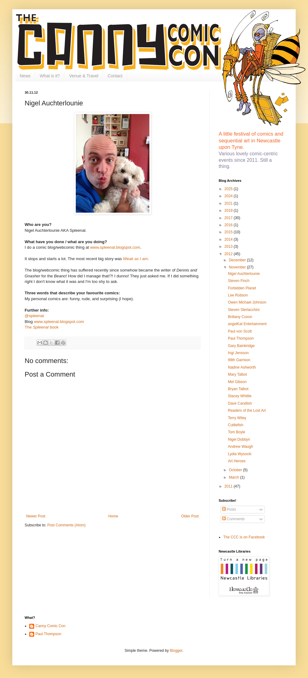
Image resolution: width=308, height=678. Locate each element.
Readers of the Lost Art (247, 410)
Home (113, 516)
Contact (114, 75)
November (238, 267)
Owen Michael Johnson (247, 302)
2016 (229, 225)
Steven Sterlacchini (244, 310)
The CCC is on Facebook (244, 537)
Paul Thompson (241, 338)
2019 (229, 210)
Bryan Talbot (238, 389)
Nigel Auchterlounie (244, 274)
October (236, 470)
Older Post (190, 516)
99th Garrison (239, 360)
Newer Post (35, 516)
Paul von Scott (240, 331)
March (234, 477)
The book (42, 327)
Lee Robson (238, 295)
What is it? (50, 75)
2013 (229, 246)
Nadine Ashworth (242, 367)
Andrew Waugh (240, 446)
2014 (229, 239)
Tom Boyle (236, 432)
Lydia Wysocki (239, 454)
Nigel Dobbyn (239, 439)
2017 (229, 218)
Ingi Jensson (238, 353)
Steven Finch (238, 281)
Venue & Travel (83, 75)
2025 (229, 189)
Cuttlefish (235, 425)
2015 (229, 232)
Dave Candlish (240, 403)
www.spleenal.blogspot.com (115, 247)
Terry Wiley (237, 418)
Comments (233, 519)
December (238, 260)
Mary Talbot (237, 374)
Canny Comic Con (50, 626)
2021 (229, 203)
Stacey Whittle (240, 396)
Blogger (176, 650)
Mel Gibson (237, 382)
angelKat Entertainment (247, 324)
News (25, 75)
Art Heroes (236, 461)
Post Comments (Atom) (66, 525)
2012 (229, 254)
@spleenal (34, 315)
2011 (229, 486)
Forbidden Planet (242, 288)
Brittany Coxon (240, 317)
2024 (229, 196)
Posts (229, 509)
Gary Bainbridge (241, 346)
